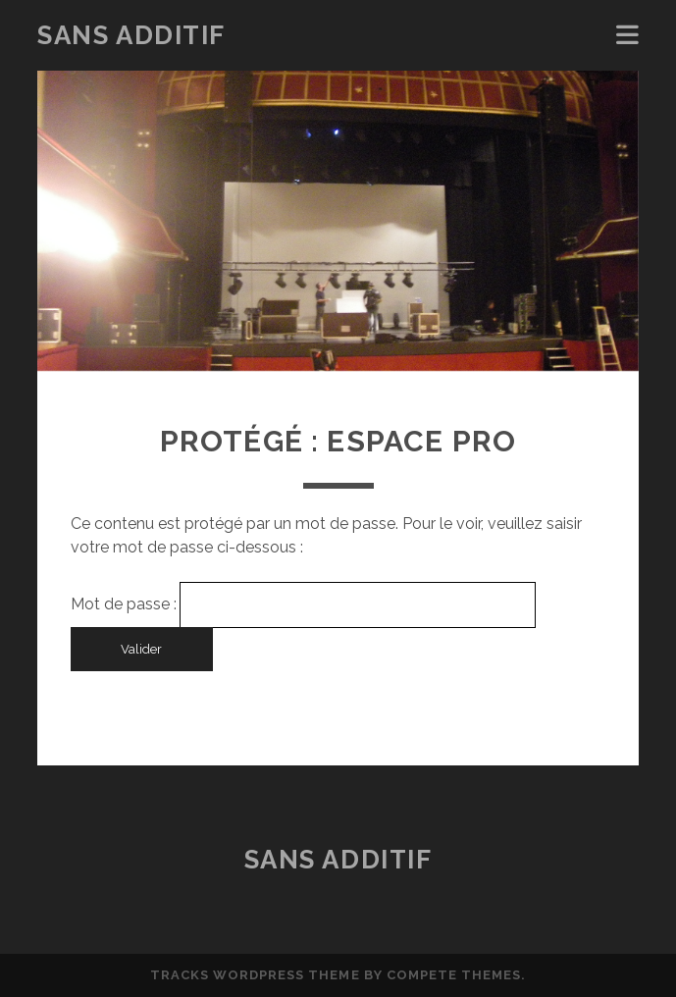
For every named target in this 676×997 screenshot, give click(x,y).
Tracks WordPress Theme (255, 975)
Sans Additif (131, 35)
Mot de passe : (303, 604)
